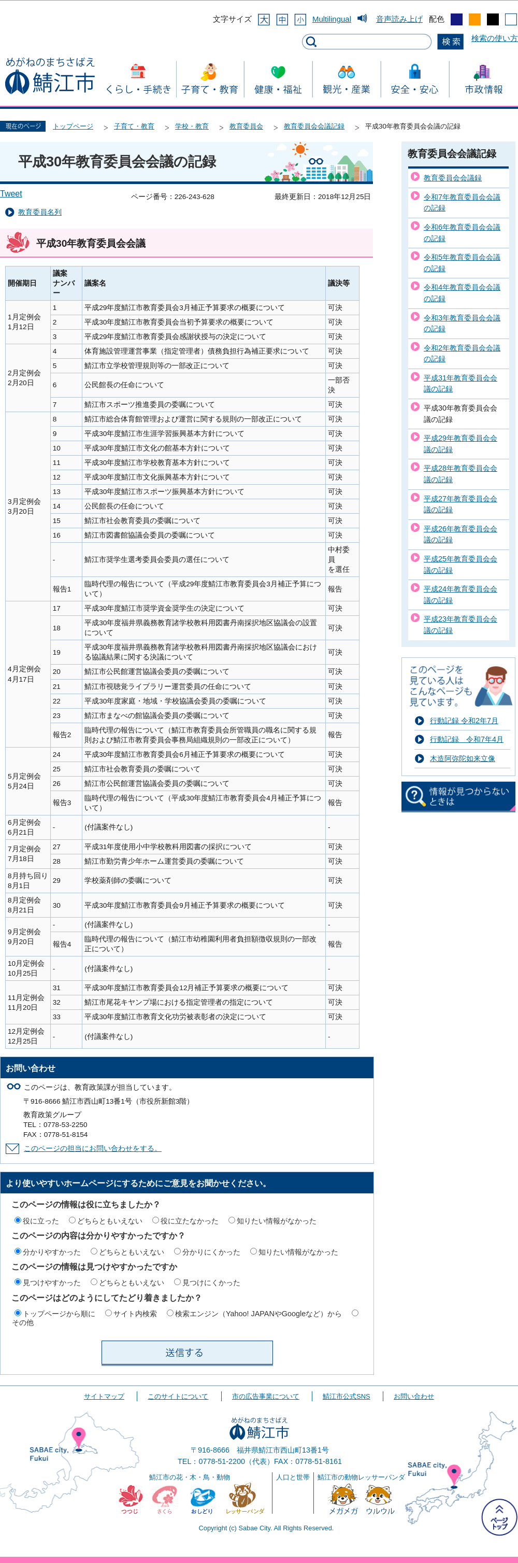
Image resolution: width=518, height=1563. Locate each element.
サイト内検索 (135, 1313)
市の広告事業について (265, 1396)
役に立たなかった (190, 1221)
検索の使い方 (494, 38)
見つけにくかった (211, 1282)
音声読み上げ (399, 19)
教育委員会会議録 (453, 178)
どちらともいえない (109, 1221)
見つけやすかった (52, 1282)
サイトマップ (104, 1396)
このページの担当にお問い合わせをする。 (93, 1148)
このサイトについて (178, 1396)
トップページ (73, 126)
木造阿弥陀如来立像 (462, 758)
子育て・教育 (134, 126)
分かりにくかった (211, 1252)
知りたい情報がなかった (276, 1221)
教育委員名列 (40, 212)
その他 (23, 1322)
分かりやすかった (52, 1252)
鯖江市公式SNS (346, 1396)
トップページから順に (59, 1313)
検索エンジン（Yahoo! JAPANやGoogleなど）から (258, 1313)
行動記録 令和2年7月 (464, 720)
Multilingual (331, 19)
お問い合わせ (414, 1396)
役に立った (41, 1221)
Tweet (11, 193)
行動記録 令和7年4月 (466, 739)
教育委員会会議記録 (314, 126)
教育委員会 (246, 126)
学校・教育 (192, 126)
